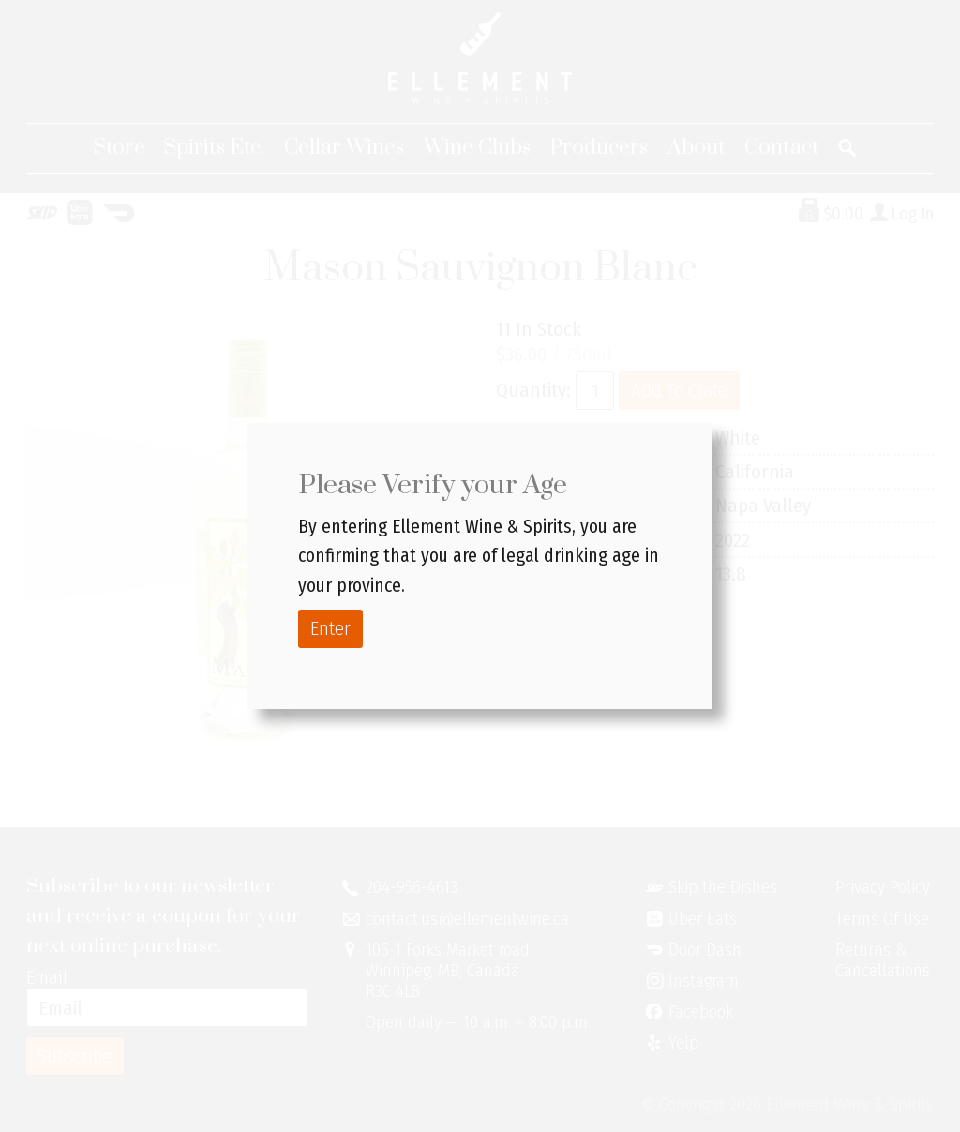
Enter (330, 628)
